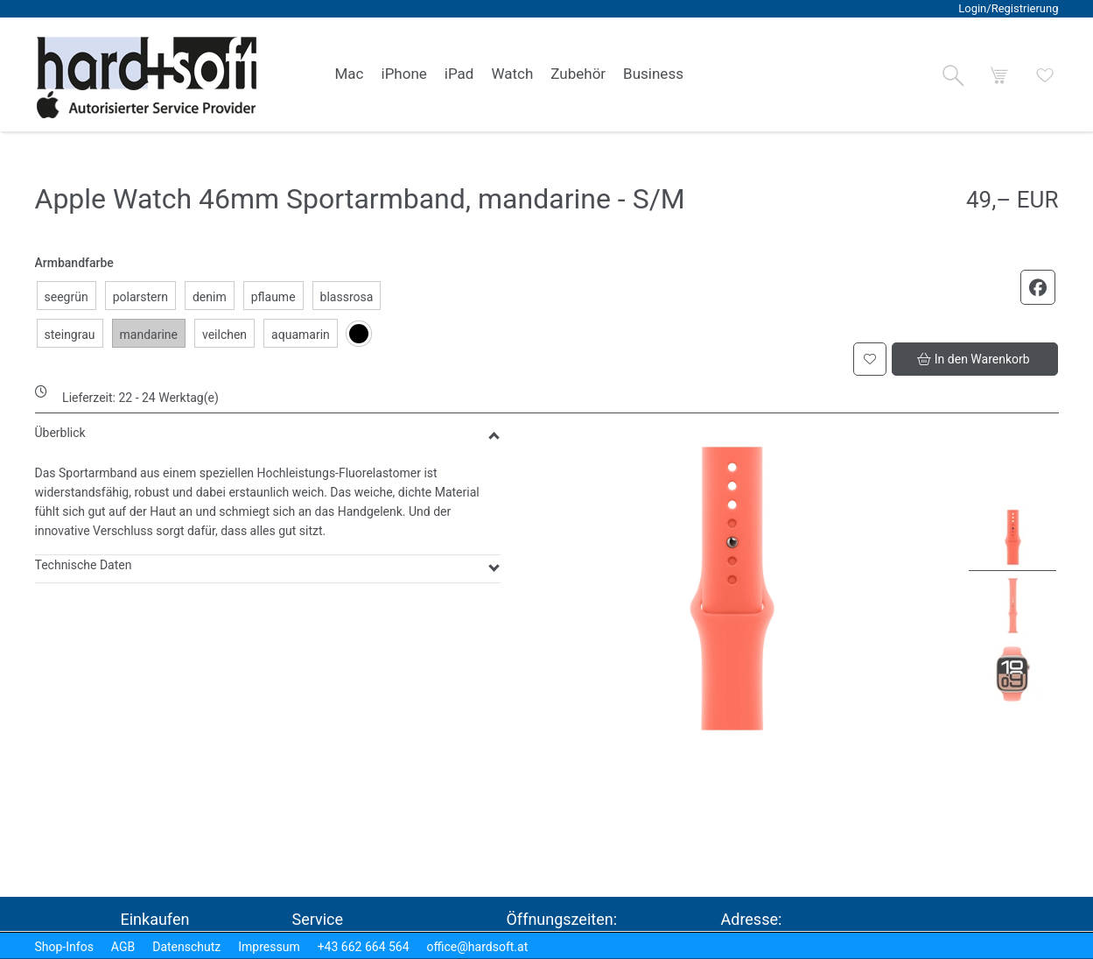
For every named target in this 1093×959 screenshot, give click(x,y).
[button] (953, 75)
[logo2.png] (147, 77)
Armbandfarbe (74, 263)
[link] (349, 74)
